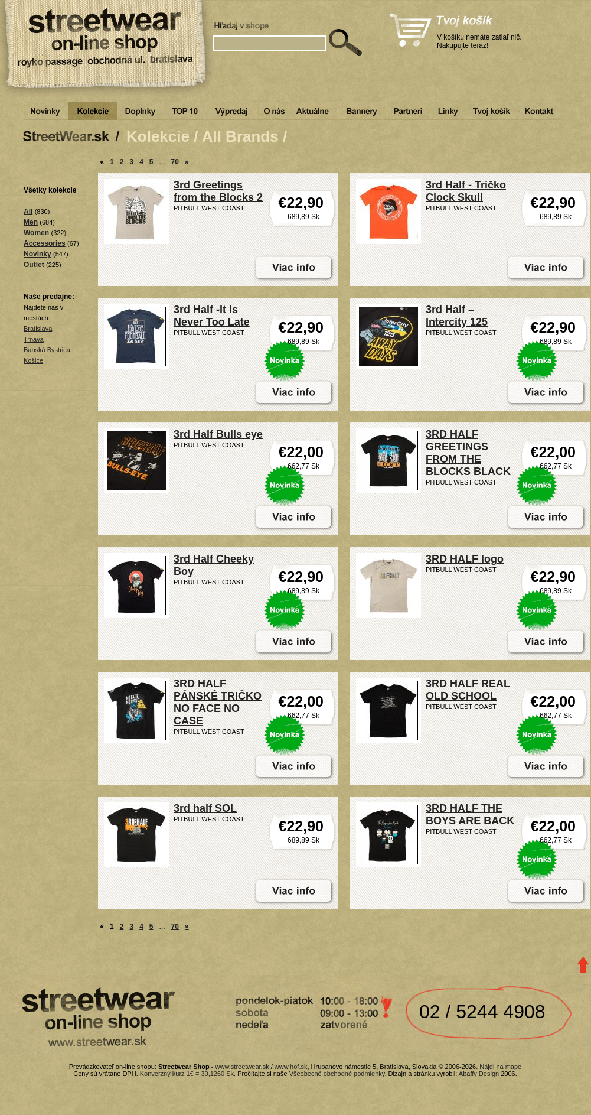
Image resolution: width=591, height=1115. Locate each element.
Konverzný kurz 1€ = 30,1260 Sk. (188, 1073)
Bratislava (38, 328)
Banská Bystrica (47, 349)
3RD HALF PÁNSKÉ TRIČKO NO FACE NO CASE (218, 702)
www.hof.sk (291, 1066)
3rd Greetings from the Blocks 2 (218, 191)
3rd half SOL (205, 808)
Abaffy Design (479, 1073)
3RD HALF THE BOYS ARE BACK (470, 814)
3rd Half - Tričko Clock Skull (466, 191)
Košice (33, 360)
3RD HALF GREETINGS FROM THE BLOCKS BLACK (468, 452)
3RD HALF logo (465, 559)
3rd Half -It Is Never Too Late (212, 316)
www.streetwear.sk (242, 1066)
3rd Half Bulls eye (218, 434)
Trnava (34, 339)
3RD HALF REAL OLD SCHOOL (468, 690)
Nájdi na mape (500, 1066)
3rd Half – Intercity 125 (457, 316)
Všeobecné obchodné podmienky (337, 1073)
